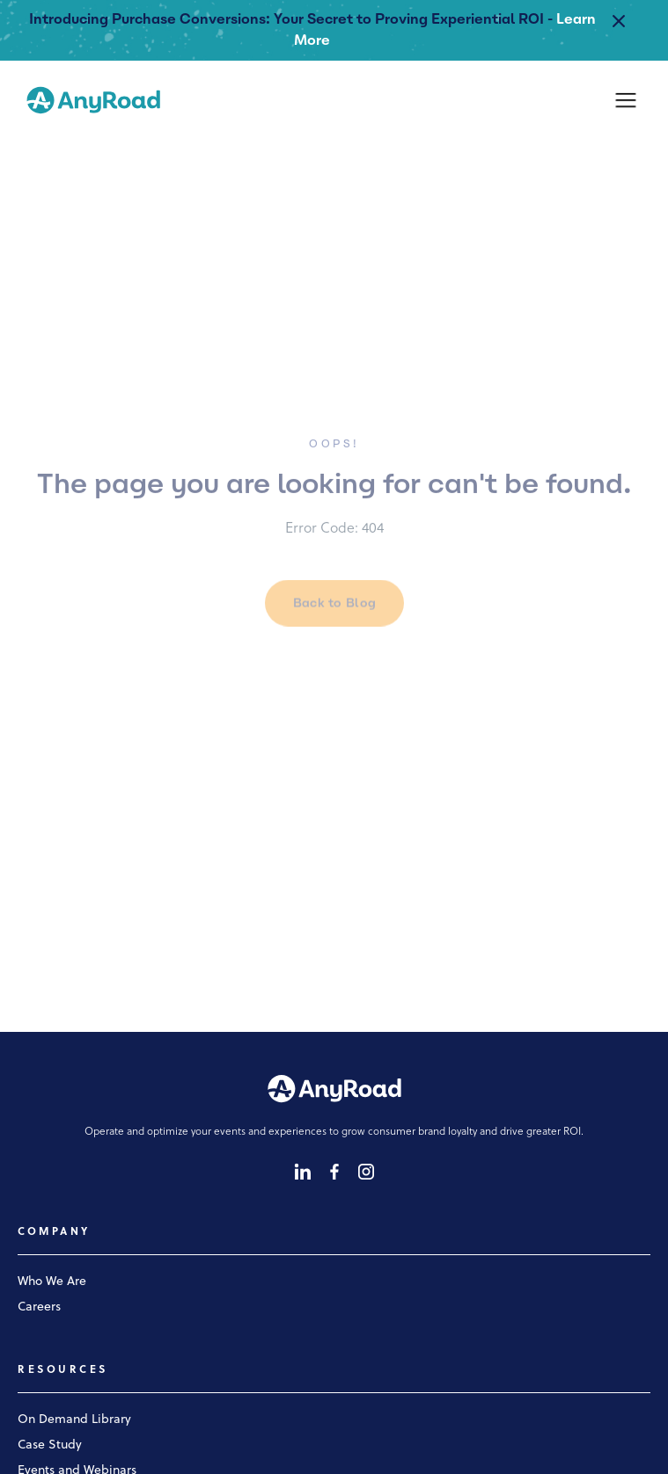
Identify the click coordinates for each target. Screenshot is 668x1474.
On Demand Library (74, 1420)
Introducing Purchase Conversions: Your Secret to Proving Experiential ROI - (291, 19)
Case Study (50, 1445)
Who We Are (52, 1282)
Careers (39, 1307)
